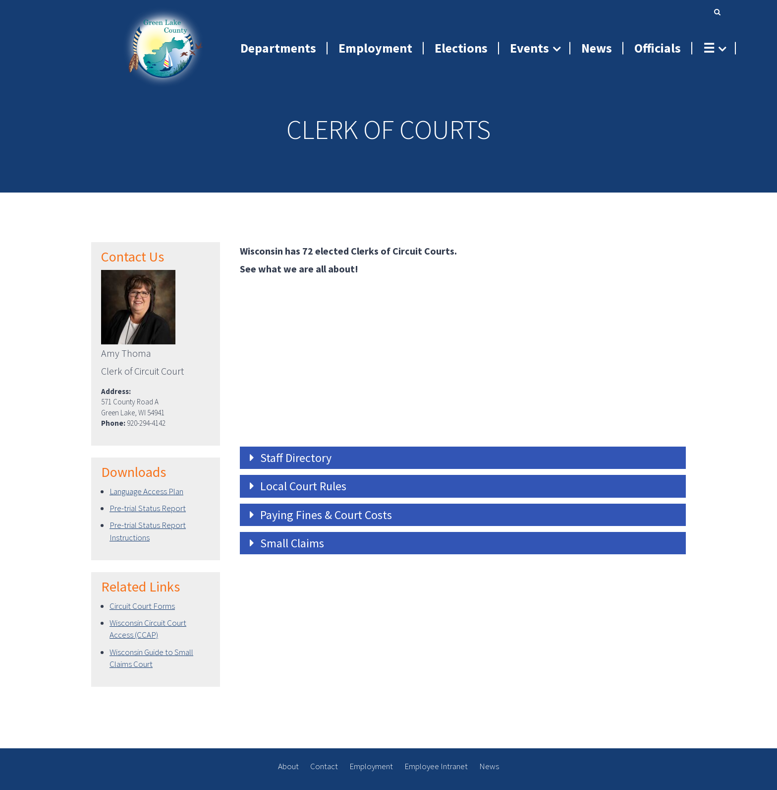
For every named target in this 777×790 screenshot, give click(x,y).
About (288, 766)
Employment (371, 766)
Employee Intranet (436, 766)
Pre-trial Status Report (148, 508)
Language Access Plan (146, 491)
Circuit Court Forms (142, 605)
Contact (324, 766)
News (489, 766)
